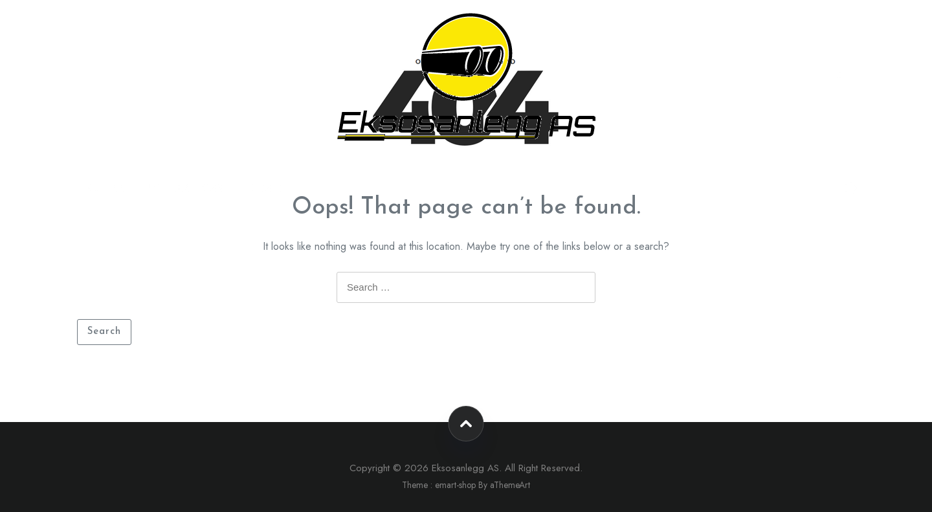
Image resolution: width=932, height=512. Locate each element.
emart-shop (455, 484)
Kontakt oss (184, 188)
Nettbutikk (91, 188)
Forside (266, 188)
